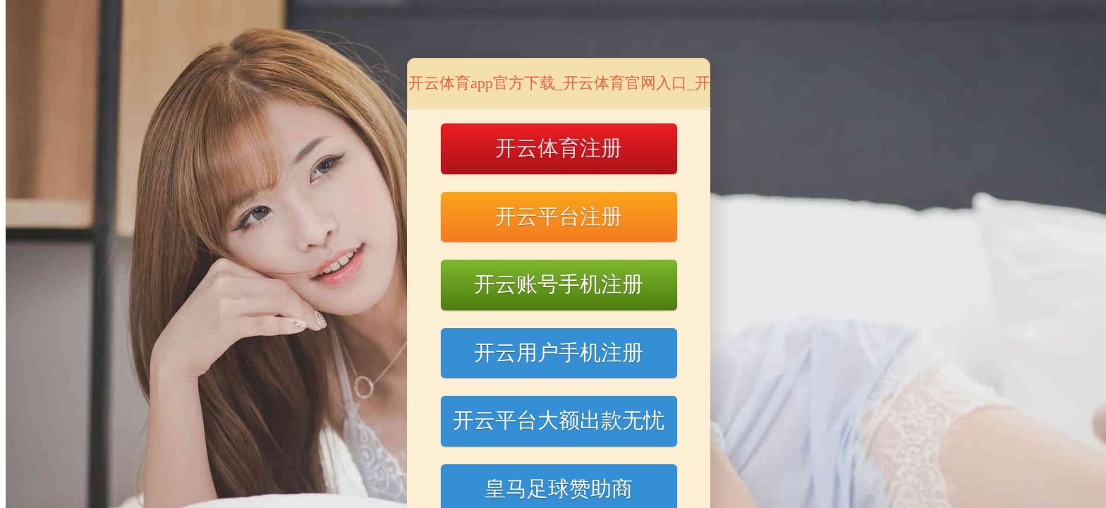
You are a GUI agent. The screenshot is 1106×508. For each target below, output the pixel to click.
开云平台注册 (558, 216)
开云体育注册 (558, 147)
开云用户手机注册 (558, 352)
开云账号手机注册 (558, 284)
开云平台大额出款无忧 (558, 420)
